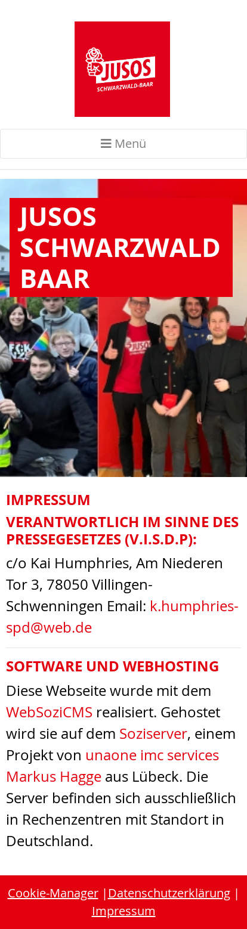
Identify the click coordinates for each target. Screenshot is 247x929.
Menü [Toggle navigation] (123, 143)
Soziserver (153, 733)
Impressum (124, 911)
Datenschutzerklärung (169, 893)
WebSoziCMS (49, 711)
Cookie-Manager (53, 893)
